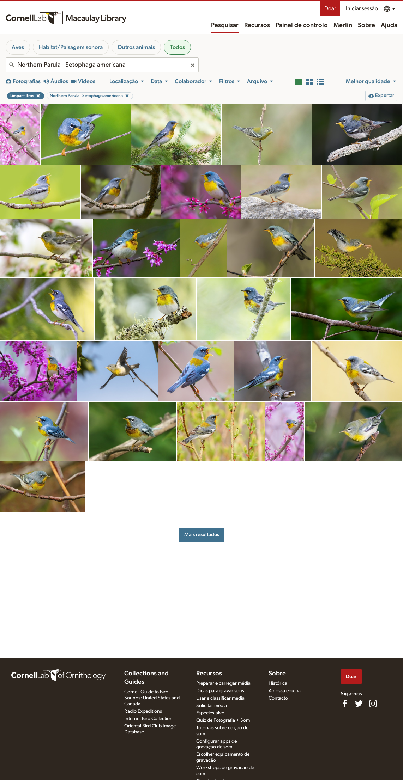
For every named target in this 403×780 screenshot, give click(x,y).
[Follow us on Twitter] (359, 703)
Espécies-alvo (210, 713)
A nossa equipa (285, 690)
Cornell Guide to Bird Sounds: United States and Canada (152, 697)
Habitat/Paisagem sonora (71, 47)
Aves (18, 47)
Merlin (342, 25)
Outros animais (136, 47)
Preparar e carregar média (223, 683)
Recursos (257, 25)
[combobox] (102, 65)
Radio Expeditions (143, 711)
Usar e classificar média (220, 698)
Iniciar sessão (362, 8)
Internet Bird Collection (148, 718)
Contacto (278, 698)
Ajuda (389, 25)
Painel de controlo (302, 25)
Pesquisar (225, 25)
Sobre (366, 25)
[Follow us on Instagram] (373, 703)
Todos (177, 47)
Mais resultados (201, 534)
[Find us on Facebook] (345, 703)
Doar (330, 8)
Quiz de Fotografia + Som (223, 720)
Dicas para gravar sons (220, 690)
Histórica (278, 683)
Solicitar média (211, 705)
